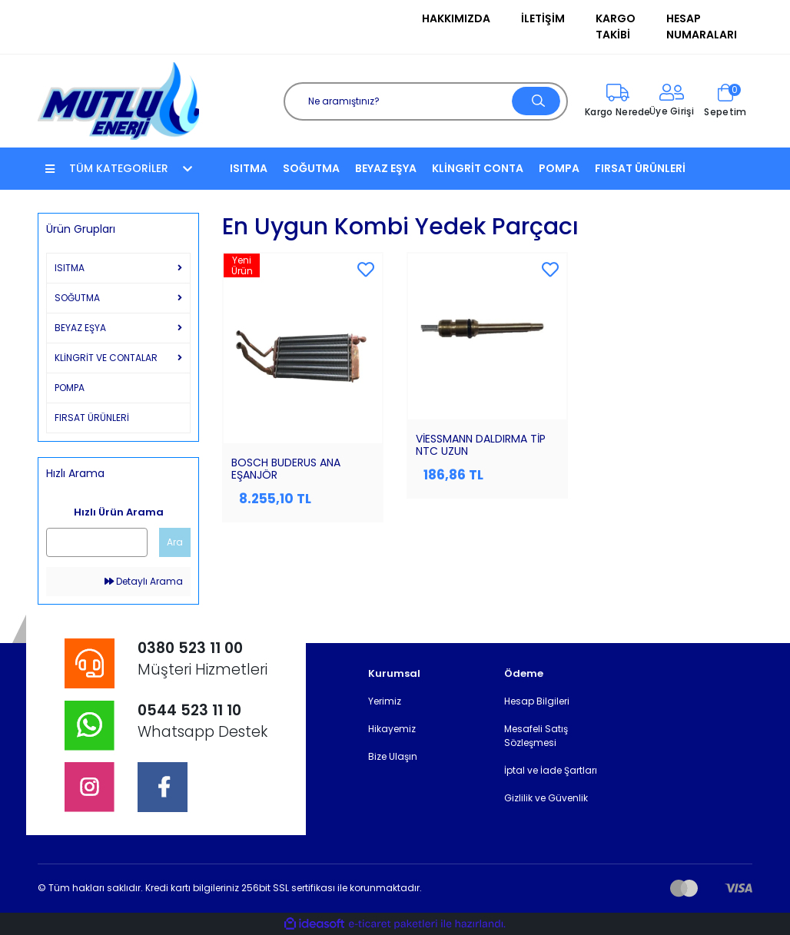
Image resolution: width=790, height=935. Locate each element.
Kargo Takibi (616, 26)
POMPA (559, 168)
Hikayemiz (392, 728)
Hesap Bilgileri (536, 701)
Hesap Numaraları (701, 26)
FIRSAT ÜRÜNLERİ (640, 168)
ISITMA (248, 168)
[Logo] (118, 100)
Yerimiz (384, 701)
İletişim (543, 18)
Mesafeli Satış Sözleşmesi (536, 735)
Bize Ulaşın (392, 756)
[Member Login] (671, 101)
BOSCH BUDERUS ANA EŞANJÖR (285, 468)
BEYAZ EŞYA (386, 168)
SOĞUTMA (311, 168)
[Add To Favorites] (365, 270)
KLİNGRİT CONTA (477, 168)
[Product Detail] (303, 265)
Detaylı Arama (144, 581)
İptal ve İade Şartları (550, 770)
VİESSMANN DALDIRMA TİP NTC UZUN (481, 445)
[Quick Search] (97, 542)
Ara (175, 542)
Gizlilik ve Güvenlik (546, 797)
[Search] (426, 101)
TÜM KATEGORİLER (118, 168)
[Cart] (725, 101)
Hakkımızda (456, 18)
